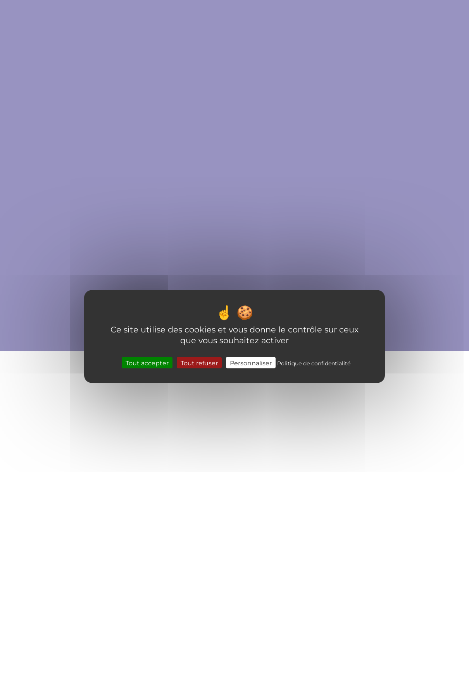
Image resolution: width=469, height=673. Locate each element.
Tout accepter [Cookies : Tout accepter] (147, 363)
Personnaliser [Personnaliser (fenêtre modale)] (251, 363)
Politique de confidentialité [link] (313, 363)
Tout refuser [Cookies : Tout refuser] (199, 363)
